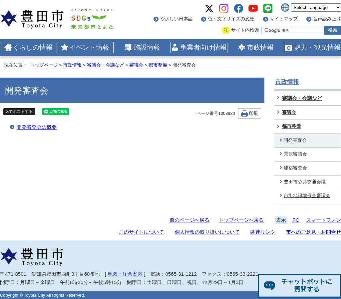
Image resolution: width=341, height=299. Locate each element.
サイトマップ (284, 18)
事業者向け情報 (203, 47)
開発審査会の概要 (37, 127)
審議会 (136, 65)
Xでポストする (19, 111)
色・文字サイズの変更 (231, 18)
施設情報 (147, 47)
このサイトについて (141, 232)
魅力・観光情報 (317, 47)
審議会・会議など (105, 65)
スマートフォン (323, 220)
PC (295, 220)
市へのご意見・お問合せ (313, 232)
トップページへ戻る (241, 220)
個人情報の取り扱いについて (207, 232)
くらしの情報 (33, 47)
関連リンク (262, 232)
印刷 (253, 113)
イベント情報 (89, 47)
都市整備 (158, 65)
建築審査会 (295, 167)
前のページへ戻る (189, 220)
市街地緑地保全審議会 (307, 195)
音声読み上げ (327, 18)
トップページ (44, 65)
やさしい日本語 (176, 18)
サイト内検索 (245, 30)
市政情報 (260, 47)
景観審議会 (295, 153)
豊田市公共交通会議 (305, 181)
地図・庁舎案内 (125, 274)
